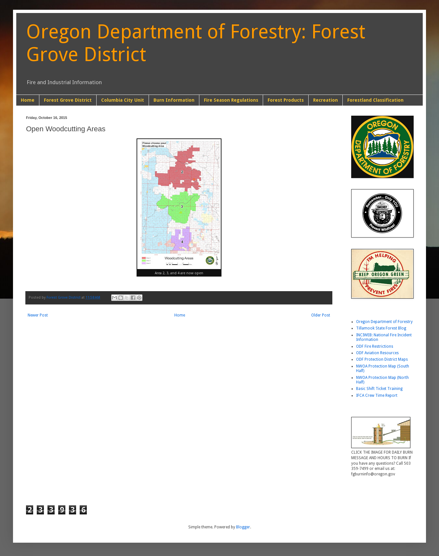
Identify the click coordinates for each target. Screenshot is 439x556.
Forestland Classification (375, 100)
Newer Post (38, 315)
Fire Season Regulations (231, 100)
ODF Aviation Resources (377, 353)
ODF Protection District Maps (382, 359)
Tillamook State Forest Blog (381, 328)
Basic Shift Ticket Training (379, 388)
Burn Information (173, 100)
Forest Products (286, 100)
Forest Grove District (68, 100)
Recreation (325, 100)
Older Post (320, 315)
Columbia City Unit (122, 100)
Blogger (243, 527)
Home (27, 100)
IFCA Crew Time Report (376, 395)
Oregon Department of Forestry (384, 321)
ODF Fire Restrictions (374, 346)
